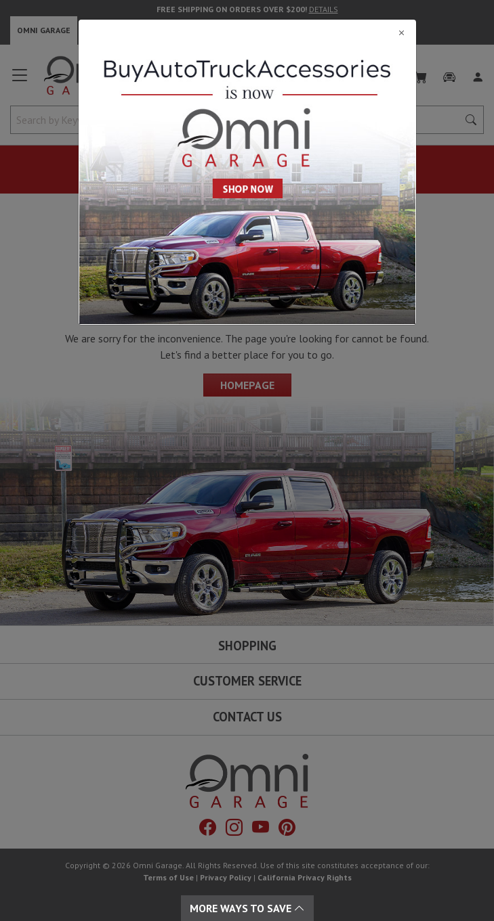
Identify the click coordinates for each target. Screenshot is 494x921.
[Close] (247, 32)
